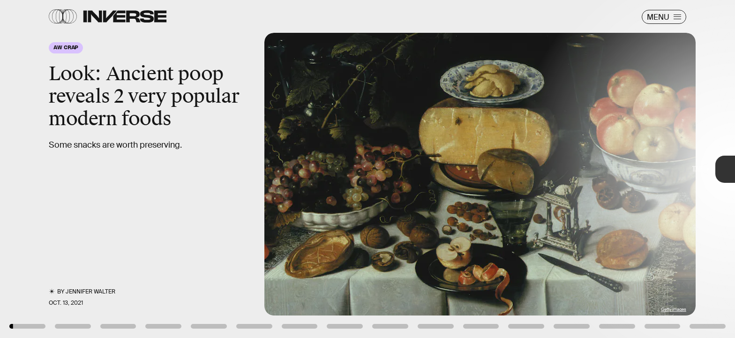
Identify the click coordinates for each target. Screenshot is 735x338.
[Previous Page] (121, 169)
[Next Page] (488, 169)
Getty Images (673, 309)
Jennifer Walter (90, 291)
